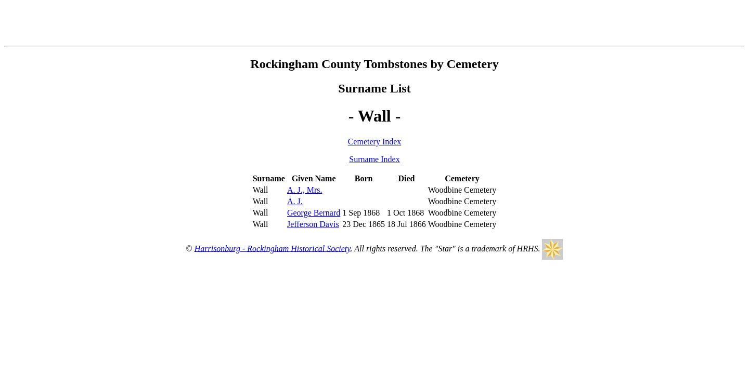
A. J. (295, 201)
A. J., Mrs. (304, 189)
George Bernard (313, 212)
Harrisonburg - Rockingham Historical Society (273, 248)
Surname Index (374, 159)
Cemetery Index (375, 141)
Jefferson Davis (313, 224)
